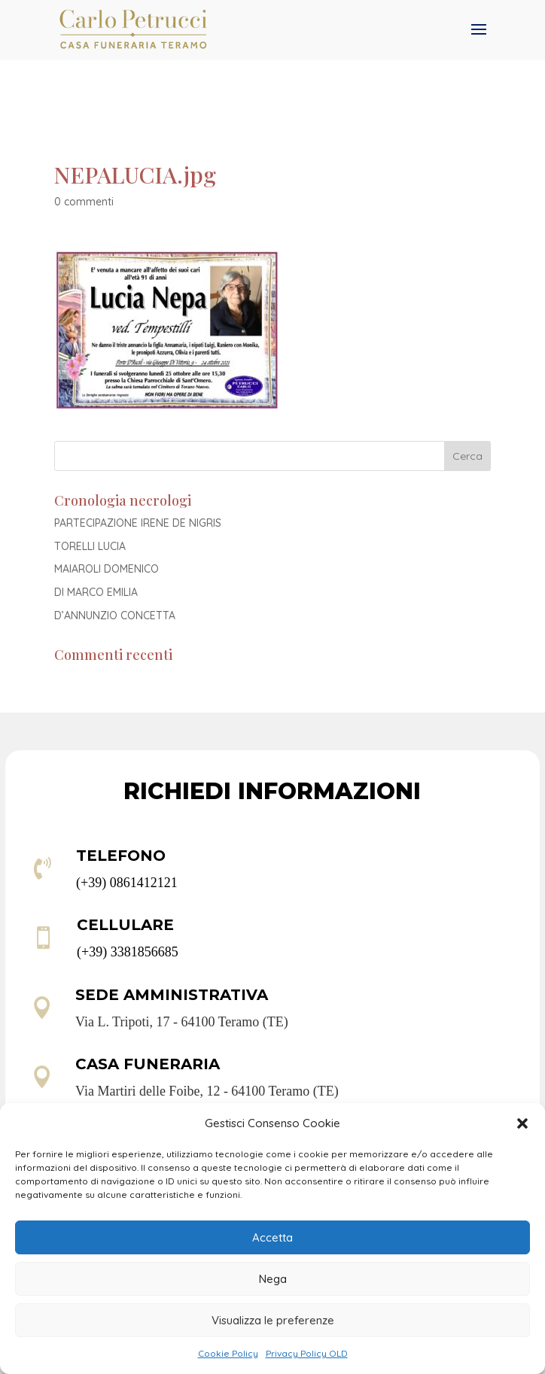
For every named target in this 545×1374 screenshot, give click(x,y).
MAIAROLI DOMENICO (106, 569)
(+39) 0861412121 (127, 882)
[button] (522, 1123)
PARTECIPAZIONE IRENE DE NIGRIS (137, 523)
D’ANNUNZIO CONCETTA (114, 615)
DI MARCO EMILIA (96, 592)
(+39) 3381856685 (127, 951)
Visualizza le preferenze (273, 1320)
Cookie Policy (228, 1353)
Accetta (272, 1237)
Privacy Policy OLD (307, 1353)
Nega (273, 1279)
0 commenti (84, 201)
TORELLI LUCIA (90, 546)
